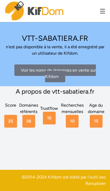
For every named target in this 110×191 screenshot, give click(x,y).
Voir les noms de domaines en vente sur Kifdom (58, 73)
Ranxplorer (95, 183)
